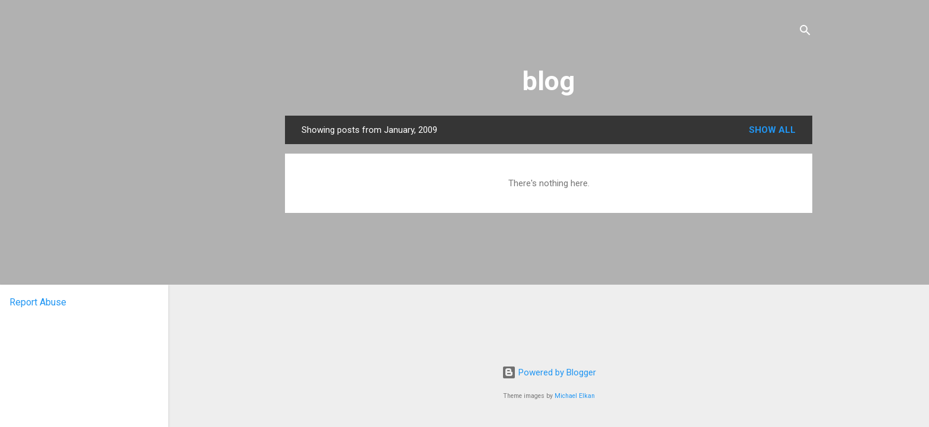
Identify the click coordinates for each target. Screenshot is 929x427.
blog (549, 81)
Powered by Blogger (549, 372)
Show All (772, 130)
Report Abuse (37, 302)
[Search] (805, 32)
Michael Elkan (575, 396)
